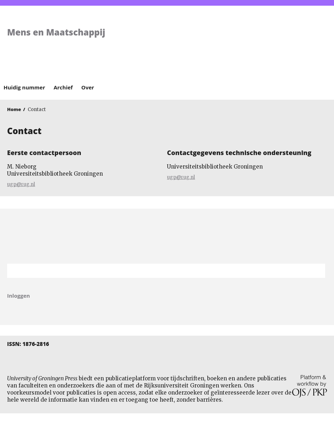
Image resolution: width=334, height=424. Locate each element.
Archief (63, 87)
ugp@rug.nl (21, 184)
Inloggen (18, 295)
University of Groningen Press (249, 43)
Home (14, 109)
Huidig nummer (24, 87)
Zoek (316, 271)
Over (87, 87)
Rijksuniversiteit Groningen (167, 236)
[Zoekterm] (157, 271)
